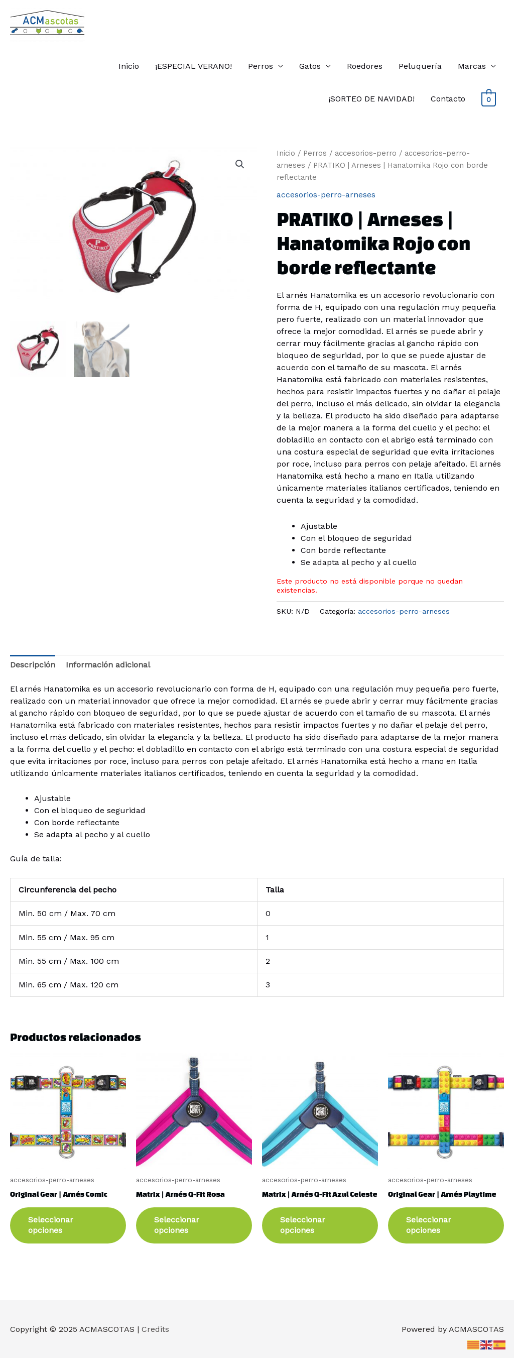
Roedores (364, 66)
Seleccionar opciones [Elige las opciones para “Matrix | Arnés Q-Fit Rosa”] (176, 1225)
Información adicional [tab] (108, 664)
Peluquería (420, 66)
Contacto (448, 98)
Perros (260, 66)
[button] (240, 164)
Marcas (472, 66)
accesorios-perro (366, 153)
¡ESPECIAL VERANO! (193, 66)
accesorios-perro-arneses (326, 194)
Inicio (128, 66)
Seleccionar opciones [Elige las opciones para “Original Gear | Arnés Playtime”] (428, 1225)
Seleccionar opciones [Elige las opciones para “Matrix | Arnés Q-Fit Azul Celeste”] (302, 1225)
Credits (155, 1329)
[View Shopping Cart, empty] (488, 98)
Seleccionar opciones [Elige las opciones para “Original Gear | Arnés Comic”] (50, 1225)
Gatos (310, 66)
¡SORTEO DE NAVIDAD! (371, 98)
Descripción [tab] (32, 664)
